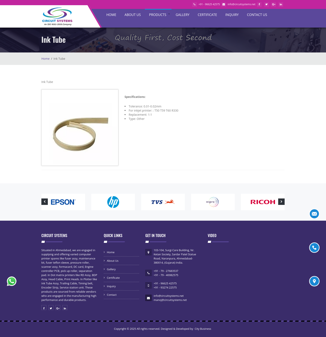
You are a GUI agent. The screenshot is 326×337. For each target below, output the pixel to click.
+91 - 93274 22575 (165, 287)
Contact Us (257, 14)
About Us (133, 14)
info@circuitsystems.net (238, 4)
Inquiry (232, 14)
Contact (112, 295)
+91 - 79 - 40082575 (166, 275)
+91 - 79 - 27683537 (166, 271)
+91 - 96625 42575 (206, 4)
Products (157, 14)
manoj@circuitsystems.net (170, 300)
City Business (203, 329)
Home (111, 14)
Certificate (207, 14)
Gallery (182, 14)
